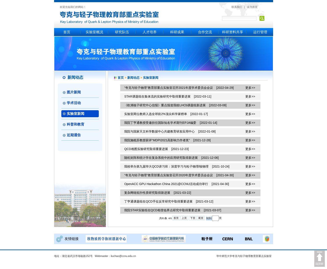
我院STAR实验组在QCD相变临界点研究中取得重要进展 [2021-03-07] (172, 210)
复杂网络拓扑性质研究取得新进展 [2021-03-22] (157, 192)
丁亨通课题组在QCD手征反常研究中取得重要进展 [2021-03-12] (168, 201)
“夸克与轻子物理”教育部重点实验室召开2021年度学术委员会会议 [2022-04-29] (178, 87)
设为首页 (252, 7)
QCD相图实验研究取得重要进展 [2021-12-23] (156, 149)
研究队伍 (122, 32)
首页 (66, 32)
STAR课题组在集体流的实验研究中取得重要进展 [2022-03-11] (167, 96)
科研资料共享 (232, 32)
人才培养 (150, 32)
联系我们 (237, 7)
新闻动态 (133, 77)
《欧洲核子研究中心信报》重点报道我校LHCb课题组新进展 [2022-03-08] (175, 105)
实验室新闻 (150, 77)
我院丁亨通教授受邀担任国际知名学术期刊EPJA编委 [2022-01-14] (170, 122)
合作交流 (205, 32)
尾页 (200, 218)
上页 (184, 218)
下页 (192, 218)
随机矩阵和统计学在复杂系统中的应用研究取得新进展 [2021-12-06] (171, 157)
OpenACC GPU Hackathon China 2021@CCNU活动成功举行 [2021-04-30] (176, 184)
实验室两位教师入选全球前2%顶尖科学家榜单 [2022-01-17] (166, 114)
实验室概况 (94, 32)
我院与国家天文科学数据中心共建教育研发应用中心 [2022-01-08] (170, 131)
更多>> (250, 87)
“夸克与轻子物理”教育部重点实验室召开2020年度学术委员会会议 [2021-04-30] (178, 175)
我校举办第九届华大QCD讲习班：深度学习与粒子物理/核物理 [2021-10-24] (176, 166)
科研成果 (177, 32)
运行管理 (260, 32)
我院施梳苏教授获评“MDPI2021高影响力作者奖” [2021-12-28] (167, 140)
